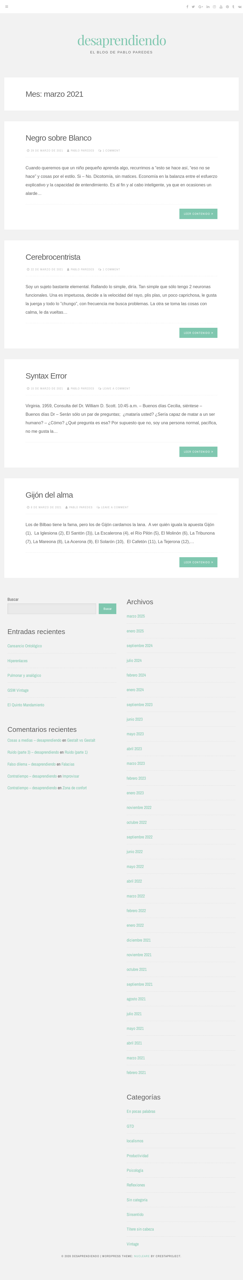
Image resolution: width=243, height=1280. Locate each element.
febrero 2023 (136, 778)
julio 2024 (134, 660)
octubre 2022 (137, 822)
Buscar (12, 599)
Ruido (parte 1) (76, 752)
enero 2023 (135, 793)
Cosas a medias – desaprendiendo (34, 740)
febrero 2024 (136, 675)
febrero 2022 (136, 910)
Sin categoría (137, 1200)
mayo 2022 (135, 866)
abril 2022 (134, 881)
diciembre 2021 (139, 940)
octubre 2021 (137, 969)
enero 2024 (135, 690)
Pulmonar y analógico (24, 675)
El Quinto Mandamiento (25, 705)
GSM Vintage (17, 690)
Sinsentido (135, 1214)
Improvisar (71, 776)
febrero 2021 (136, 1072)
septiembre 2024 (140, 645)
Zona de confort (75, 788)
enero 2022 (135, 925)
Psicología (135, 1170)
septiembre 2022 (140, 837)
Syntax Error (46, 375)
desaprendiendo (121, 40)
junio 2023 (135, 719)
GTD (130, 1126)
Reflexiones (136, 1185)
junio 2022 (135, 851)
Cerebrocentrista (53, 257)
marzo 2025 (136, 616)
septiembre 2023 (140, 704)
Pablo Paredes (82, 150)
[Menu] (6, 6)
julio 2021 (134, 1014)
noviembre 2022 (139, 807)
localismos (135, 1141)
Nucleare (142, 1256)
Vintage (133, 1244)
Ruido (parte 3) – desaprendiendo (33, 752)
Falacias (68, 764)
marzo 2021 (136, 1058)
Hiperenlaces (17, 661)
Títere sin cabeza (140, 1229)
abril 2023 (134, 749)
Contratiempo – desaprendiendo (32, 776)
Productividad (137, 1156)
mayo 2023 (135, 734)
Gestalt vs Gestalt (81, 740)
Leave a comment (116, 388)
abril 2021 (134, 1043)
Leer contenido (198, 214)
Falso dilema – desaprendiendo (31, 764)
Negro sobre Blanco (58, 137)
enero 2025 (135, 631)
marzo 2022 (136, 896)
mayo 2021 (135, 1028)
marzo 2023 (136, 763)
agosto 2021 (136, 999)
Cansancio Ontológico (24, 646)
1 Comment (111, 150)
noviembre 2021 (139, 955)
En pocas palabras (141, 1111)
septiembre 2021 (140, 984)
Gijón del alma (49, 494)
